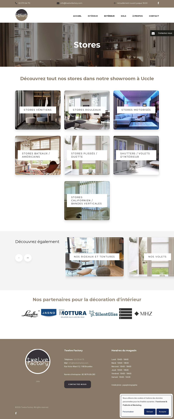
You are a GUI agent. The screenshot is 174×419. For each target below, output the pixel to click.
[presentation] (19, 259)
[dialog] (146, 405)
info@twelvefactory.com (78, 363)
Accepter (162, 412)
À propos (137, 16)
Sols (123, 16)
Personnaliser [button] (128, 412)
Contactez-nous (77, 384)
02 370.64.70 (79, 359)
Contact (154, 16)
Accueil (77, 16)
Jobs (38, 381)
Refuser (150, 412)
